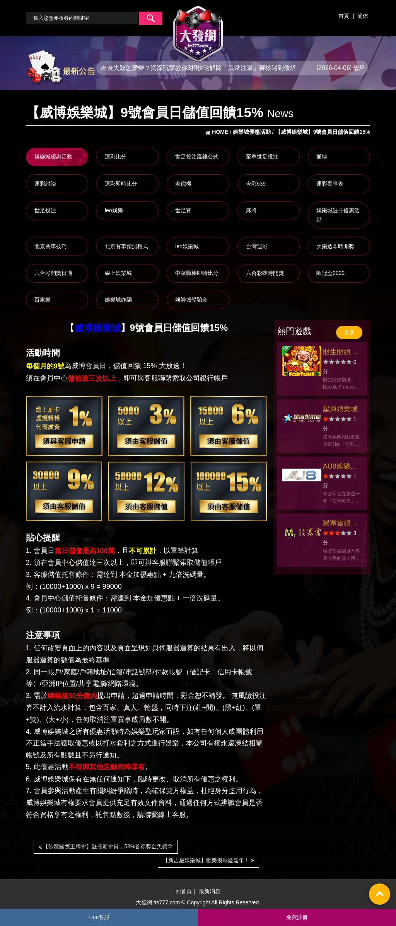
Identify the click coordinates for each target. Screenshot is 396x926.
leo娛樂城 (187, 246)
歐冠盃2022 (330, 273)
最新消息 (209, 891)
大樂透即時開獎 (335, 246)
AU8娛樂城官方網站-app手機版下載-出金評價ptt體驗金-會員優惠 (342, 467)
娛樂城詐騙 (118, 300)
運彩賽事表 (329, 184)
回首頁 (184, 891)
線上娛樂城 (118, 273)
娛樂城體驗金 (191, 300)
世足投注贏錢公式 (196, 156)
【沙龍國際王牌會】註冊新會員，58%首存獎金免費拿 (106, 846)
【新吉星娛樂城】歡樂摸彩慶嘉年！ (208, 860)
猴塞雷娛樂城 (340, 524)
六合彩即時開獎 (265, 273)
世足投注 (45, 210)
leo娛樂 (114, 210)
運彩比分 (115, 156)
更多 (349, 332)
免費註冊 (297, 917)
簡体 (362, 16)
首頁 (343, 16)
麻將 (251, 210)
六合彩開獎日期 (53, 273)
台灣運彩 (257, 246)
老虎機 (183, 184)
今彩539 (256, 184)
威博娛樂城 (97, 328)
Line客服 (99, 917)
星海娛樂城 (340, 409)
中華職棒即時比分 (196, 273)
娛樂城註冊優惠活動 (338, 215)
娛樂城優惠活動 (53, 156)
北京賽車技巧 (50, 246)
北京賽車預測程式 (126, 246)
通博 (321, 156)
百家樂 (42, 300)
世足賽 (183, 210)
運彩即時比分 (121, 184)
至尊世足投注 (262, 156)
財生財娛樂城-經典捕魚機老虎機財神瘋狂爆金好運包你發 (341, 353)
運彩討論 (45, 184)
